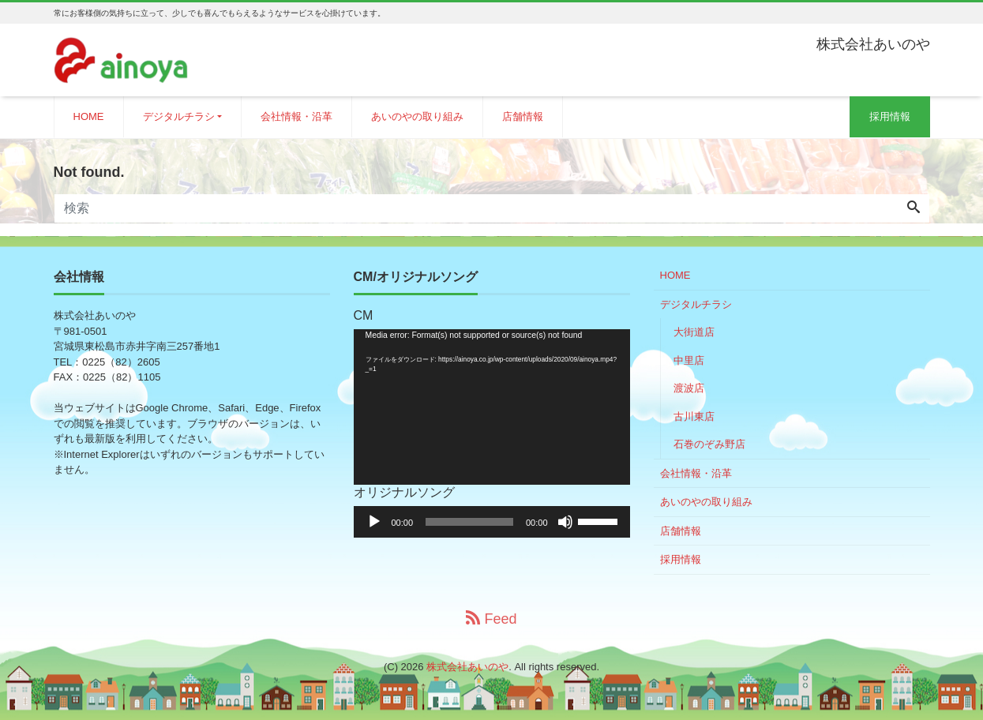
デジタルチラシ (179, 116)
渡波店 (688, 388)
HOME (88, 116)
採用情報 (889, 116)
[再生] (374, 522)
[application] (492, 407)
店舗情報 (522, 116)
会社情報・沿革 (296, 116)
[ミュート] (565, 522)
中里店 (688, 360)
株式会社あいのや (467, 667)
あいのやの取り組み (417, 116)
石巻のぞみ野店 (709, 444)
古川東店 (694, 416)
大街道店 (694, 332)
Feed (491, 618)
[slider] (469, 522)
